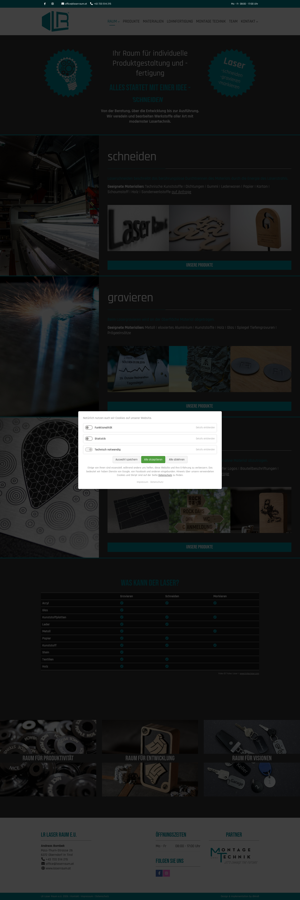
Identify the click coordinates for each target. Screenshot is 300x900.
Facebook (45, 4)
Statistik (100, 439)
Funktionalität (103, 428)
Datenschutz (165, 475)
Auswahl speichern (127, 459)
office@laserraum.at (76, 4)
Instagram (52, 4)
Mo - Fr (235, 4)
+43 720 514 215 (102, 4)
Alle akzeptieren (153, 459)
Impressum (142, 481)
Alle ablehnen (177, 459)
